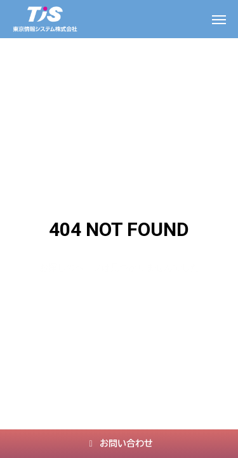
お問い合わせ (119, 443)
